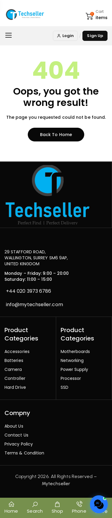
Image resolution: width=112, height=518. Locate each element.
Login (65, 35)
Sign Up (95, 35)
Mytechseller (56, 483)
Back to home (56, 135)
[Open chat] (99, 504)
